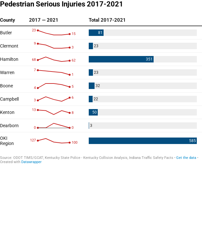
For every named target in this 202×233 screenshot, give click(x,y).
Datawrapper (31, 162)
